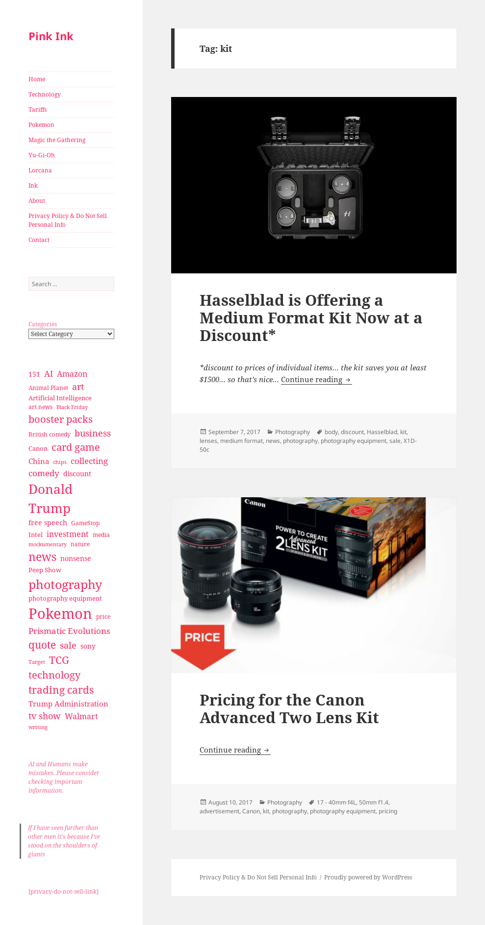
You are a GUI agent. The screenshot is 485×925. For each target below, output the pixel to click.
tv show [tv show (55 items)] (44, 716)
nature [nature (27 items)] (80, 544)
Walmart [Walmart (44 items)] (81, 716)
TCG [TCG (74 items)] (59, 660)
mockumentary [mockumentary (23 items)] (47, 544)
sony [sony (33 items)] (88, 646)
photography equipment (353, 441)
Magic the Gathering (56, 140)
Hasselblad (382, 432)
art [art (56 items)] (78, 386)
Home (36, 79)
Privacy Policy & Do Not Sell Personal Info (67, 220)
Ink (33, 185)
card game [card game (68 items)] (75, 447)
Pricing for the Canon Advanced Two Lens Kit (289, 708)
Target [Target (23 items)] (36, 661)
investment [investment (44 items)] (68, 534)
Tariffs (37, 109)
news (273, 441)
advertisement (219, 811)
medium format (241, 441)
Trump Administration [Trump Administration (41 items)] (68, 703)
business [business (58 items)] (93, 433)
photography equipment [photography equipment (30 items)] (65, 598)
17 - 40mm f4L (336, 802)
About (36, 200)
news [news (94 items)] (42, 556)
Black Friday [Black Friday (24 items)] (72, 407)
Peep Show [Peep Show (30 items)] (44, 569)
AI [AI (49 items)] (48, 373)
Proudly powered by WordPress (368, 877)
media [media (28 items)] (101, 535)
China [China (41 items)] (38, 461)
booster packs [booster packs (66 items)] (60, 419)
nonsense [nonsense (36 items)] (75, 558)
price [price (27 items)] (103, 616)
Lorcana (40, 170)
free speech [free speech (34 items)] (47, 522)
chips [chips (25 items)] (60, 461)
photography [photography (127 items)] (65, 584)
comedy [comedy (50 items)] (43, 473)
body (331, 432)
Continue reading (316, 379)
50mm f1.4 (373, 802)
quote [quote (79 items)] (42, 644)
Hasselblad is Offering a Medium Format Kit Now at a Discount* (311, 317)
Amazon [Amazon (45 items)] (72, 373)
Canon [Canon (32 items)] (38, 448)
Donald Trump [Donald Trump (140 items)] (50, 498)
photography (300, 441)
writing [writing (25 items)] (38, 726)
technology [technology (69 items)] (54, 675)
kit (403, 432)
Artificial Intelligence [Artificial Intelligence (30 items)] (60, 397)
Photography (292, 432)
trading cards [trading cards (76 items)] (61, 690)
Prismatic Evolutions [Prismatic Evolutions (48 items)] (69, 630)
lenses (208, 441)
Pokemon (41, 125)
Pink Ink (51, 35)
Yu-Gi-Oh (41, 155)
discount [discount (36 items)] (77, 473)
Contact (39, 240)
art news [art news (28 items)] (40, 407)
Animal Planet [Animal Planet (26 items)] (48, 387)
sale (395, 441)
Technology (44, 94)
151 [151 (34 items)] (34, 374)
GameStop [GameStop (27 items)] (85, 523)
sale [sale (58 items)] (68, 645)
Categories (42, 324)
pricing (388, 811)
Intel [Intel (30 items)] (35, 534)
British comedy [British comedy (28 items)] (49, 434)
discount (352, 432)
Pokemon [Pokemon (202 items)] (60, 613)
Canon (251, 811)
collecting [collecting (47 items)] (89, 460)
